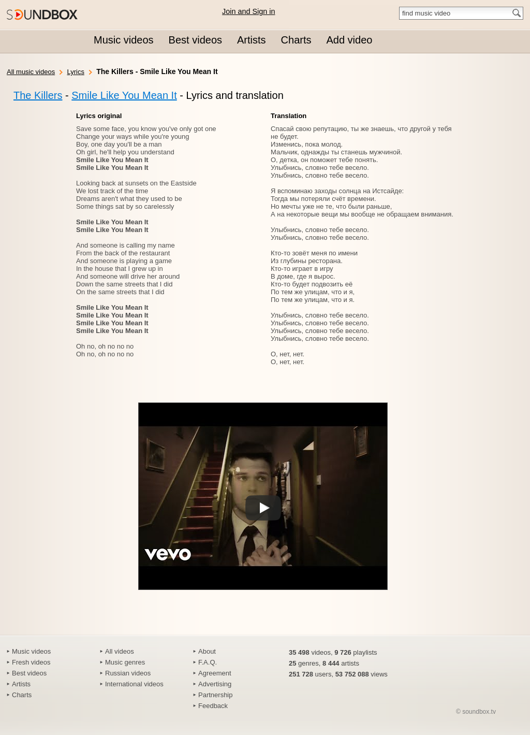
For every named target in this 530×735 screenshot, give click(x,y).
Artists (21, 684)
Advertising (214, 684)
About (207, 651)
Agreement (214, 673)
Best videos (29, 673)
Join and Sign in (248, 11)
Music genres (125, 662)
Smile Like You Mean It (123, 95)
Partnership (215, 694)
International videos (134, 684)
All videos (119, 651)
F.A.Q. (207, 662)
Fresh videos (31, 662)
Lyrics (75, 72)
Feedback (213, 705)
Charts (22, 694)
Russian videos (128, 673)
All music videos (31, 72)
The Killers (37, 95)
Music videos (31, 651)
